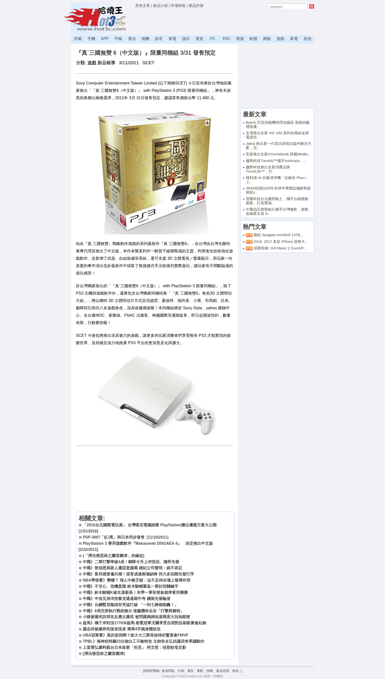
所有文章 (142, 5)
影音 (159, 39)
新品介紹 (160, 5)
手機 (91, 39)
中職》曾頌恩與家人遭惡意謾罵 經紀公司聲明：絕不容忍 (132, 568)
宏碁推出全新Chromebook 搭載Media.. (277, 154)
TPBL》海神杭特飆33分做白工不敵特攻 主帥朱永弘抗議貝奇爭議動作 (143, 641)
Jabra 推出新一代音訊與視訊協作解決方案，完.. (278, 145)
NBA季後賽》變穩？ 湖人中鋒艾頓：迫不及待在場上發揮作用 (136, 580)
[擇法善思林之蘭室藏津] (103, 654)
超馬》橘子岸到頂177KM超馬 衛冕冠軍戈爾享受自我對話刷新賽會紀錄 (144, 623)
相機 (145, 39)
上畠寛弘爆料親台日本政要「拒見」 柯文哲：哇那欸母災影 (134, 647)
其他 (307, 39)
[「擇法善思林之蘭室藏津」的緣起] (113, 556)
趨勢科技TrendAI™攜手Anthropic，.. (276, 161)
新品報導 (106, 62)
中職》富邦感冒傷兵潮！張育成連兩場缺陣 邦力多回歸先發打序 (138, 574)
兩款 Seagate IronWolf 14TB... (278, 235)
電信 (132, 39)
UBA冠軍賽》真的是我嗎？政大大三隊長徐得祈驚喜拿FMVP (135, 635)
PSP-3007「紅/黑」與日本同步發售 (113, 537)
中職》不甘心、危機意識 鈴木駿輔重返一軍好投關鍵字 (130, 586)
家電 (294, 39)
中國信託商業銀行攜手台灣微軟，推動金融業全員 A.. (277, 211)
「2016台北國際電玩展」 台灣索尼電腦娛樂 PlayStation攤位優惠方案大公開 (149, 525)
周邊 (240, 39)
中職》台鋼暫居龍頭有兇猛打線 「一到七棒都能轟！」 (130, 605)
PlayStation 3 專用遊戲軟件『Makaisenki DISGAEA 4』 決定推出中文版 (148, 543)
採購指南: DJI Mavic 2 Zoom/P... (280, 248)
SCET (148, 62)
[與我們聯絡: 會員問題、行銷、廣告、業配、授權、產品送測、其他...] (192, 671)
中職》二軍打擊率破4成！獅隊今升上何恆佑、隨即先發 (131, 562)
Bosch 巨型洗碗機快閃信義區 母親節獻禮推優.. (278, 124)
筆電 (172, 39)
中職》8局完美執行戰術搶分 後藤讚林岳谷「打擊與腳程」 (133, 611)
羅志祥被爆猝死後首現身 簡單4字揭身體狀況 (122, 629)
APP (105, 39)
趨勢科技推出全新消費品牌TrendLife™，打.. (268, 169)
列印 (226, 39)
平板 (118, 39)
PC (212, 39)
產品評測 (196, 5)
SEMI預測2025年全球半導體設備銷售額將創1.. (278, 190)
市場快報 (178, 5)
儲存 (186, 39)
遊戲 (280, 39)
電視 (199, 39)
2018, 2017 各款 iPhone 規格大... (281, 241)
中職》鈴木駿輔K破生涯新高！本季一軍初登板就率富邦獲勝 (135, 592)
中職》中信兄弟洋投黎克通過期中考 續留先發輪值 (126, 599)
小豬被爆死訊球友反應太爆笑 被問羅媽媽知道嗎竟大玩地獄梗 (136, 617)
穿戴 (78, 39)
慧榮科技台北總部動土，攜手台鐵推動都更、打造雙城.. (277, 201)
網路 (267, 39)
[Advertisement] (224, 21)
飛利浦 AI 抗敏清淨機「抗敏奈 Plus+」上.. (278, 180)
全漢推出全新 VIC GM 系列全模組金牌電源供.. (277, 135)
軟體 (253, 39)
